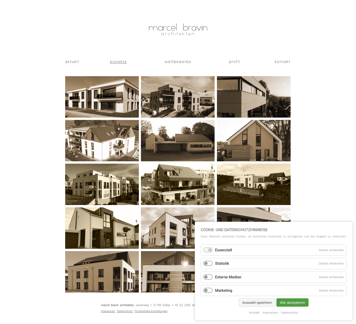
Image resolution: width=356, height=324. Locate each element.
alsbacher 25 (193, 112)
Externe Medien (228, 277)
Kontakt (254, 312)
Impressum (108, 311)
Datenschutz (124, 311)
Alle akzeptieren (292, 302)
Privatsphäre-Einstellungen (151, 311)
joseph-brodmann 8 (108, 112)
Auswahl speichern (257, 302)
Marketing (223, 290)
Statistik (222, 263)
